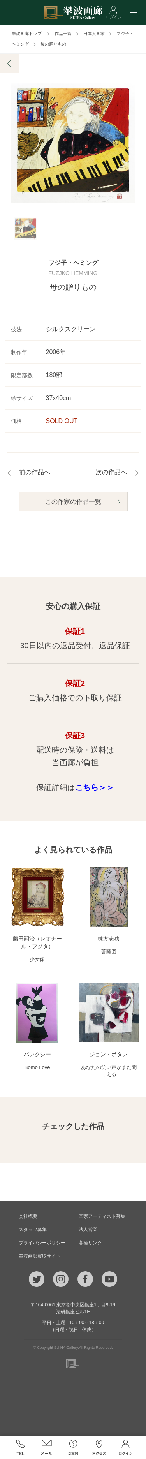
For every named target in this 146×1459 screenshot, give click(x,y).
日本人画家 (94, 33)
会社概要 (28, 1216)
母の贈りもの (53, 44)
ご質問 (73, 1447)
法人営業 (88, 1229)
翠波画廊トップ (27, 33)
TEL (20, 1447)
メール (46, 1447)
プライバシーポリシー (42, 1243)
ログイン (126, 1447)
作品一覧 (63, 33)
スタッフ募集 (33, 1229)
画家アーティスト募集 (102, 1216)
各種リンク (90, 1243)
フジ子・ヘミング (73, 263)
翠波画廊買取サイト (40, 1256)
